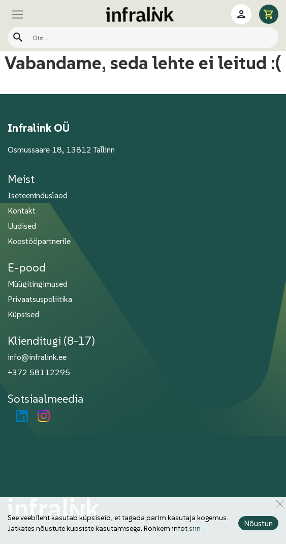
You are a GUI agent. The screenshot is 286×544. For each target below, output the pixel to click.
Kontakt (22, 210)
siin (195, 528)
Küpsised (23, 314)
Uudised (22, 226)
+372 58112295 (39, 372)
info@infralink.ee (37, 357)
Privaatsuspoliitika (40, 299)
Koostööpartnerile (39, 241)
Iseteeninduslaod (38, 195)
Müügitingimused (38, 284)
